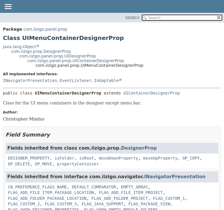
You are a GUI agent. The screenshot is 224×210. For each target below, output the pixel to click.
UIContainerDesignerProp (151, 93)
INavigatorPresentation (30, 80)
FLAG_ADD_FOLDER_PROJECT (120, 198)
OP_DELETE (19, 164)
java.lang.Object (19, 46)
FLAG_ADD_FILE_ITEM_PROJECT (131, 192)
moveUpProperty (160, 158)
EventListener (76, 80)
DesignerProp (139, 148)
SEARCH (132, 18)
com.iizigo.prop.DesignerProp (41, 51)
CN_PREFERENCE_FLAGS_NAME (37, 187)
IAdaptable (106, 80)
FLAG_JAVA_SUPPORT (102, 204)
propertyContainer (78, 164)
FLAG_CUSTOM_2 (24, 204)
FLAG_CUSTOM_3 (61, 204)
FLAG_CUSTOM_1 (169, 198)
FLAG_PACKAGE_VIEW (149, 204)
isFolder (64, 158)
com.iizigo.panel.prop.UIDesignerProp (57, 56)
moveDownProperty (118, 158)
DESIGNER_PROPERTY (29, 158)
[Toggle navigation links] (8, 7)
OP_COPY (191, 158)
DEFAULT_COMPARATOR (94, 187)
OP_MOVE (43, 164)
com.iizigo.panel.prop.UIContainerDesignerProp (75, 60)
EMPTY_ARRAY (134, 187)
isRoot (86, 158)
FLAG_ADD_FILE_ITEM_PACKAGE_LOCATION (51, 192)
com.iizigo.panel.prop (45, 29)
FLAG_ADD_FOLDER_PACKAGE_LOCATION (47, 198)
